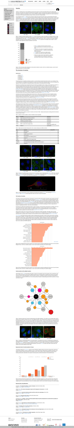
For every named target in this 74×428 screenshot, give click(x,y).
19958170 (20, 413)
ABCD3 (48, 157)
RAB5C (24, 157)
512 (34, 49)
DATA (48, 1)
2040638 (20, 400)
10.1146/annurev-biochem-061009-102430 (30, 403)
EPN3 (48, 338)
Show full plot (56, 241)
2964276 (20, 390)
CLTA (36, 34)
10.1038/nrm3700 (26, 396)
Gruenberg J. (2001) (19, 89)
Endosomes (53, 192)
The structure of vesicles (8, 10)
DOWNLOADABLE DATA (38, 419)
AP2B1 (48, 34)
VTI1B (24, 338)
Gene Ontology (24, 17)
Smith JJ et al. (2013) (51, 102)
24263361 (20, 396)
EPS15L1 (36, 171)
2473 (25, 16)
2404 (22, 75)
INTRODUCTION (24, 419)
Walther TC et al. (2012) (52, 213)
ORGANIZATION (24, 420)
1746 (19, 19)
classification (26, 349)
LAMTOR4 (36, 157)
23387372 (20, 393)
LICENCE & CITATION (38, 420)
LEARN (44, 1)
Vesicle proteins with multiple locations (8, 14)
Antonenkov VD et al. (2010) (38, 209)
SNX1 (24, 34)
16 (22, 77)
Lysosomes (17, 193)
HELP (51, 1)
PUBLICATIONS (24, 421)
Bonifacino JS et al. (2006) (25, 202)
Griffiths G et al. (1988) (45, 92)
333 (34, 53)
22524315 (20, 403)
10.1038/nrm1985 (26, 410)
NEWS (40, 1)
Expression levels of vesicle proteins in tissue (9, 16)
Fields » (53, 3)
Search (49, 3)
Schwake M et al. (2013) (40, 97)
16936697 (20, 410)
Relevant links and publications (8, 19)
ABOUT (36, 1)
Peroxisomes (23, 193)
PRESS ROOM (10, 420)
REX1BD (48, 171)
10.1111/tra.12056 (26, 393)
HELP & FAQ (36, 421)
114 (43, 50)
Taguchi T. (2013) (31, 201)
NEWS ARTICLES (11, 419)
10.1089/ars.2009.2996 (27, 413)
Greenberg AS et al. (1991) (38, 104)
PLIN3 (24, 171)
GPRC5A (36, 338)
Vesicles (5, 9)
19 (22, 78)
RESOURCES (30, 1)
